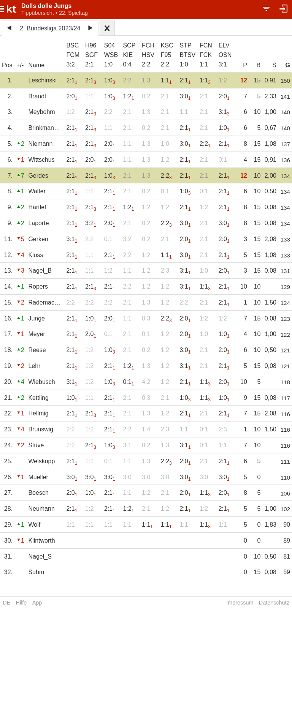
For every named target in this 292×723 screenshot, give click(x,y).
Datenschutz (274, 603)
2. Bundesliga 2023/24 (50, 28)
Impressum (239, 603)
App (37, 603)
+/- (20, 65)
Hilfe (21, 603)
